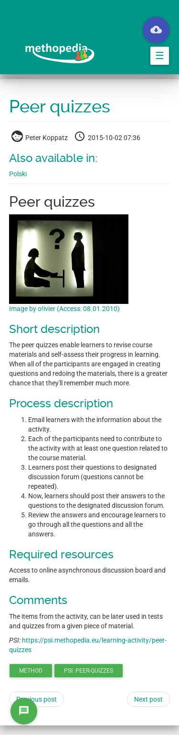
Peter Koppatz (40, 137)
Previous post (36, 699)
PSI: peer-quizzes (88, 670)
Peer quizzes (59, 107)
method (30, 670)
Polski (18, 174)
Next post (148, 699)
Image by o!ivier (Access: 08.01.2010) (64, 308)
